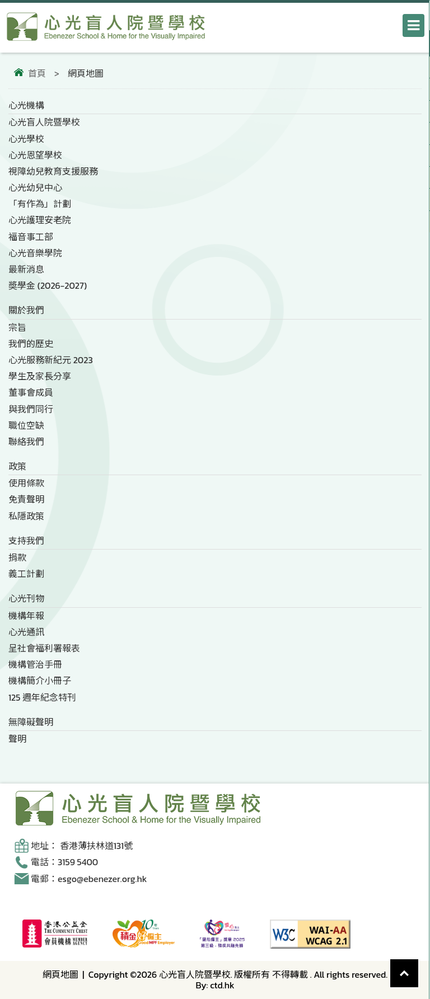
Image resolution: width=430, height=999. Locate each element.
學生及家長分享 (39, 376)
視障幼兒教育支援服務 (53, 171)
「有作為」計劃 (39, 203)
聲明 (17, 738)
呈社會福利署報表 (44, 648)
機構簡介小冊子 (39, 680)
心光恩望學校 (35, 155)
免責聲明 (26, 499)
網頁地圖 (60, 974)
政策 (17, 466)
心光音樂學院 (35, 253)
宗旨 (17, 327)
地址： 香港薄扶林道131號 (82, 845)
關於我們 (26, 310)
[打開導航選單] (413, 25)
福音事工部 (30, 236)
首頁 (37, 73)
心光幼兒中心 (35, 187)
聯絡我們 (26, 441)
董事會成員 (30, 392)
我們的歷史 (30, 343)
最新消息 (26, 269)
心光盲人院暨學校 (44, 122)
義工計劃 (26, 573)
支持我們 (26, 540)
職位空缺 (26, 425)
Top (418, 965)
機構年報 (26, 615)
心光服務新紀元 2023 (50, 360)
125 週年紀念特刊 (42, 697)
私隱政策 (26, 516)
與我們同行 (30, 409)
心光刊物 (26, 598)
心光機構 (26, 105)
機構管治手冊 (35, 664)
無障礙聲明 (30, 722)
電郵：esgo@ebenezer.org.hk (89, 878)
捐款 (17, 557)
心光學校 (26, 139)
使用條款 (26, 483)
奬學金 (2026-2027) (47, 285)
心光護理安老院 (39, 220)
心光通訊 (26, 632)
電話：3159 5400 (64, 862)
